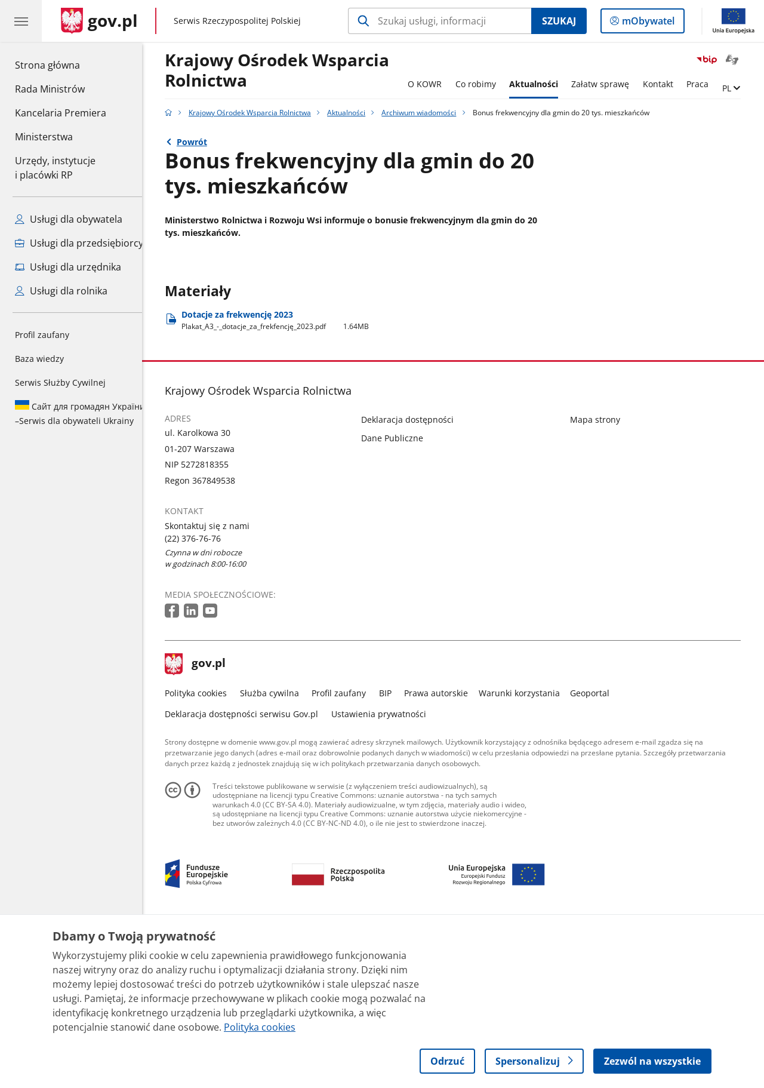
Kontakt (667, 84)
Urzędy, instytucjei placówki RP (55, 168)
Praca (706, 84)
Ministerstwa (44, 136)
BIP (394, 852)
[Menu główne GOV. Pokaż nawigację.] (21, 21)
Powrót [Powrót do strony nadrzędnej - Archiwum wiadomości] (201, 141)
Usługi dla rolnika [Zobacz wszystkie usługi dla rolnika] (61, 290)
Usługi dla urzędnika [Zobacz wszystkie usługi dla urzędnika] (68, 266)
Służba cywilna (278, 852)
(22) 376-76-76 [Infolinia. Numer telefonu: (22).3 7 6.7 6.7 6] (202, 697)
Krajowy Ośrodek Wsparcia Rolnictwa (286, 70)
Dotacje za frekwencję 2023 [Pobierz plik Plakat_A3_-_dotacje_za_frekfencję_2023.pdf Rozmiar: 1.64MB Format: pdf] (284, 479)
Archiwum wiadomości (428, 112)
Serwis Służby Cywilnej (60, 382)
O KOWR (434, 84)
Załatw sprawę (610, 84)
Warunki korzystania (528, 852)
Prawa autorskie (446, 852)
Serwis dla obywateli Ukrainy (80, 413)
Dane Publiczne (401, 597)
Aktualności (542, 84)
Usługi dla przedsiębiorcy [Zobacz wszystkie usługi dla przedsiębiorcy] (79, 243)
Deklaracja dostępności (416, 579)
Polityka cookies (205, 852)
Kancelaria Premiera (60, 112)
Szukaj (559, 20)
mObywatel (647, 23)
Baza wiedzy (39, 358)
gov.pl (204, 823)
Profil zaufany (42, 334)
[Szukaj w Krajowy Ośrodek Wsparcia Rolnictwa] (439, 21)
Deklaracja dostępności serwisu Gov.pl (251, 873)
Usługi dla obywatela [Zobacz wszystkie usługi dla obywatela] (68, 219)
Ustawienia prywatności (387, 873)
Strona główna (60, 64)
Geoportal (599, 852)
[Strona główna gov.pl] (99, 21)
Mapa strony (604, 579)
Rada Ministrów (50, 89)
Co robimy (484, 84)
